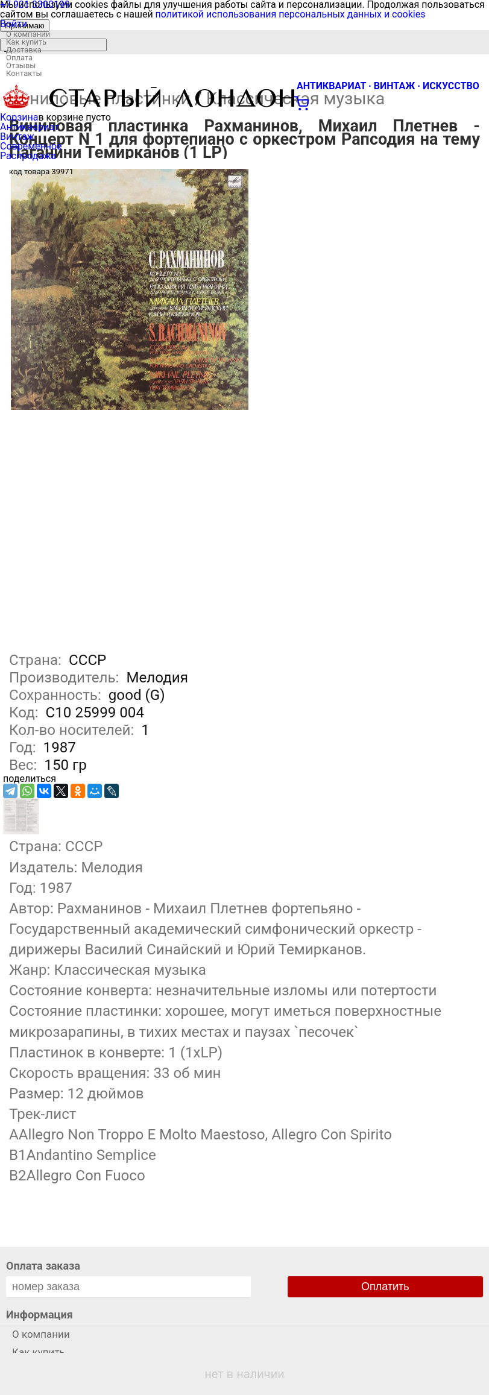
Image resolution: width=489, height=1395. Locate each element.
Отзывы (21, 65)
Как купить (26, 41)
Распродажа (28, 156)
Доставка (24, 49)
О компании (28, 34)
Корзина (19, 117)
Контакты (24, 73)
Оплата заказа (43, 1265)
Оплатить (385, 1286)
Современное (31, 146)
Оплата (19, 57)
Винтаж (17, 136)
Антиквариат (29, 127)
